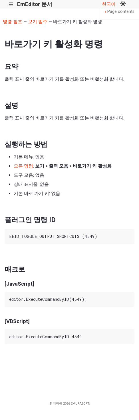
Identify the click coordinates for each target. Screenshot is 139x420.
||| (11, 4)
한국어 (109, 4)
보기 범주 (37, 21)
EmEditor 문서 (34, 4)
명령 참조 (12, 21)
